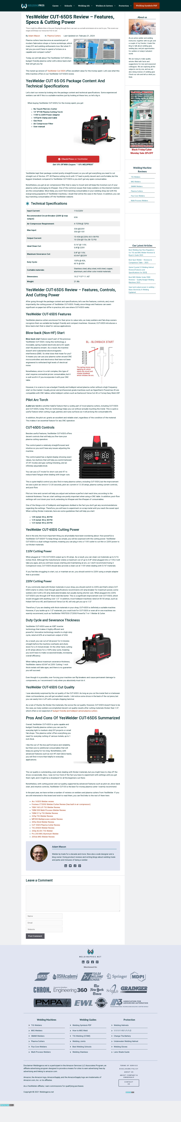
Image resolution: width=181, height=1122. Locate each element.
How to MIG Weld (80, 1030)
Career (57, 6)
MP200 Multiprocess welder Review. (47, 819)
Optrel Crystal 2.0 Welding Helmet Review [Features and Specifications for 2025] (141, 270)
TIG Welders (135, 177)
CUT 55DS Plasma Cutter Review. (46, 825)
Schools (71, 6)
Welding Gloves (120, 1047)
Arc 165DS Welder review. (43, 801)
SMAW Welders (137, 186)
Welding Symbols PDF (81, 1025)
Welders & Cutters (106, 6)
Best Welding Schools (81, 1047)
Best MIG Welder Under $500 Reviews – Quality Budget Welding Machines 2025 (141, 279)
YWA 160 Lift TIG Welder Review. (46, 807)
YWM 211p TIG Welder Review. (45, 813)
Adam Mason (34, 36)
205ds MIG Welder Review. (43, 837)
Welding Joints (79, 1041)
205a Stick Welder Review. (43, 822)
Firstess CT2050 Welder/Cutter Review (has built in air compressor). (61, 804)
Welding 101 (86, 6)
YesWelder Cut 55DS (56, 71)
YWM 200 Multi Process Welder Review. (49, 810)
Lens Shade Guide (121, 1052)
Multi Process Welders (139, 201)
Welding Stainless (80, 1052)
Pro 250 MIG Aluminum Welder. (45, 834)
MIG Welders (136, 182)
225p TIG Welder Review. (42, 816)
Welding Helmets (121, 1025)
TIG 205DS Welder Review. (43, 828)
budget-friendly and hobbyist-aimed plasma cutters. (75, 711)
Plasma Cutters (54, 36)
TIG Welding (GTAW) (81, 1036)
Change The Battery (122, 1036)
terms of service (129, 1065)
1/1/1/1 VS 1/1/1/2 (122, 1030)
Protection (126, 6)
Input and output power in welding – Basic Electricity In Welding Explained (142, 289)
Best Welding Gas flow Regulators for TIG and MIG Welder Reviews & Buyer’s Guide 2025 (142, 252)
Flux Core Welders (138, 196)
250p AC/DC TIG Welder (42, 831)
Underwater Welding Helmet (126, 1041)
